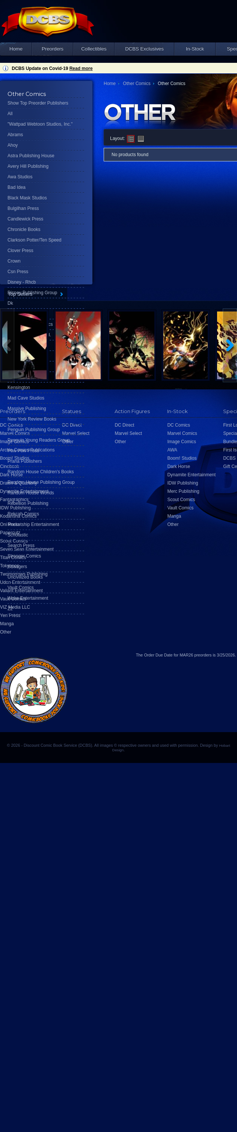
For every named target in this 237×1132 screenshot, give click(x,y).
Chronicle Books (24, 229)
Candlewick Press (25, 219)
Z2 (10, 608)
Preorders (52, 49)
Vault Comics (21, 587)
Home (16, 49)
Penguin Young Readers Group (39, 440)
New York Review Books (32, 419)
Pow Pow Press (23, 450)
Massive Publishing (27, 408)
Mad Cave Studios (26, 398)
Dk (10, 303)
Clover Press (20, 250)
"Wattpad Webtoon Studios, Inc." (40, 124)
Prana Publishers (25, 461)
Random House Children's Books (41, 471)
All (10, 113)
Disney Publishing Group (32, 292)
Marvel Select (128, 433)
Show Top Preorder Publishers (38, 103)
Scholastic (18, 535)
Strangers (17, 566)
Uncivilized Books (25, 577)
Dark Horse (178, 466)
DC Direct (124, 425)
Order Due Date (158, 655)
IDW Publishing (182, 483)
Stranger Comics (24, 556)
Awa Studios (20, 176)
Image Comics (181, 441)
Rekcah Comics (23, 514)
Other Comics (136, 83)
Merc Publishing (183, 491)
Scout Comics (181, 499)
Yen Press (10, 615)
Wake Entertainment (28, 598)
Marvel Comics (182, 433)
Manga (7, 623)
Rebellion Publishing (28, 503)
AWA (172, 450)
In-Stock (195, 49)
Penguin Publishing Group (34, 429)
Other (5, 632)
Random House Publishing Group (41, 482)
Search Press (21, 545)
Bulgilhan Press (23, 208)
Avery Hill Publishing (28, 166)
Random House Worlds (31, 492)
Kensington (19, 387)
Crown (14, 261)
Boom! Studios (181, 458)
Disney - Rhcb (22, 282)
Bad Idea (17, 187)
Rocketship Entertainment (33, 524)
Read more (81, 68)
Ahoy (13, 145)
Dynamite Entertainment (191, 474)
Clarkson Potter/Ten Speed (34, 240)
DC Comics (178, 425)
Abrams (15, 134)
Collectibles (93, 49)
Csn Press (18, 271)
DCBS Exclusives (144, 49)
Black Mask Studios (27, 198)
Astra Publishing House (31, 155)
